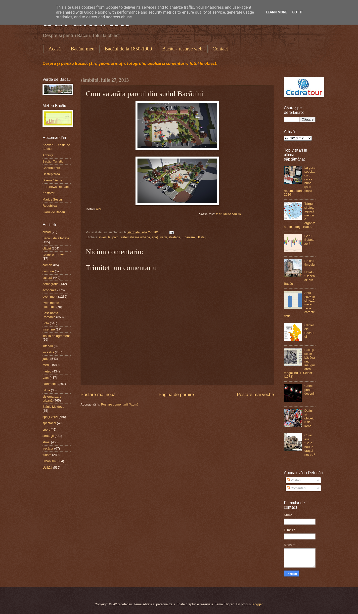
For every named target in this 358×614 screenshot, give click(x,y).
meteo (47, 371)
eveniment (50, 296)
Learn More (276, 12)
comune (48, 271)
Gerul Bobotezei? (309, 240)
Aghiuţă (48, 155)
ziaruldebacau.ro (228, 214)
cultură (47, 278)
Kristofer (48, 193)
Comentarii (296, 488)
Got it (297, 12)
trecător (48, 448)
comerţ (47, 265)
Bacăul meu (82, 48)
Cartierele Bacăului (309, 330)
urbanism (188, 237)
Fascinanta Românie (50, 315)
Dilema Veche (52, 180)
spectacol (49, 423)
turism (47, 455)
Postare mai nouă (98, 394)
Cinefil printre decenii (309, 389)
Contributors (51, 168)
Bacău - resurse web (182, 48)
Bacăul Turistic (53, 161)
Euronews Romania (56, 187)
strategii (174, 237)
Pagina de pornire (176, 394)
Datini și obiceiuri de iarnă (309, 418)
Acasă (54, 48)
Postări (294, 480)
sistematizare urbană (135, 237)
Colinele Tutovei (54, 255)
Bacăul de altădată (56, 238)
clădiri (47, 248)
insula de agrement (56, 336)
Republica (50, 205)
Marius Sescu (52, 199)
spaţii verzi (159, 237)
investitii (105, 237)
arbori (47, 232)
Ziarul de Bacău (54, 212)
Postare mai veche (255, 394)
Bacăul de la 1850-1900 (128, 48)
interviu (48, 346)
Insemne (49, 329)
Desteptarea (51, 174)
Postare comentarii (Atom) (119, 404)
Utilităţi (201, 237)
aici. (99, 209)
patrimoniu (50, 384)
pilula (46, 390)
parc (115, 237)
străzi (46, 442)
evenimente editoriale (51, 304)
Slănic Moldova (53, 407)
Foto (46, 323)
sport (46, 429)
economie (49, 290)
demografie (50, 284)
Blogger (257, 604)
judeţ (46, 359)
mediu (47, 365)
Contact (220, 48)
